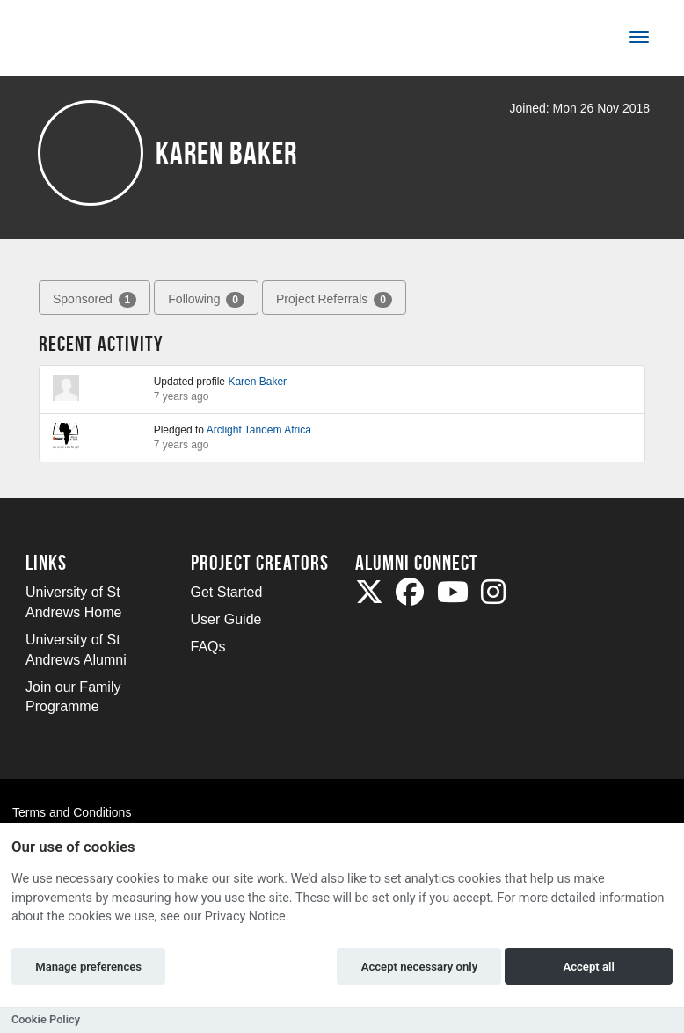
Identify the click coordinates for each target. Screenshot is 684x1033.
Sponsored (94, 300)
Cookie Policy (45, 1019)
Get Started (227, 592)
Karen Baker (257, 381)
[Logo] (84, 40)
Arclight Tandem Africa (259, 430)
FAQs (208, 646)
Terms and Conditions (71, 812)
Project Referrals (334, 300)
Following (206, 300)
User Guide (226, 619)
